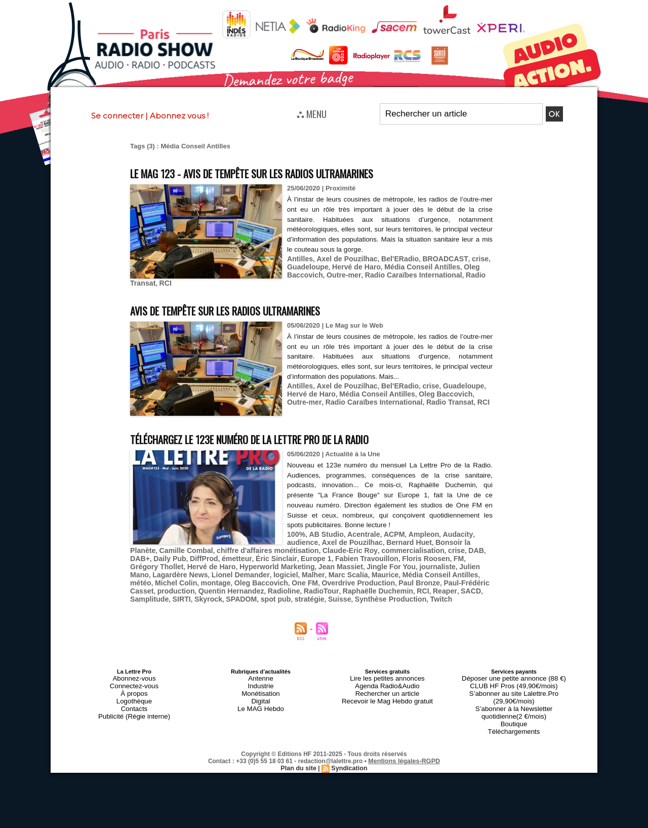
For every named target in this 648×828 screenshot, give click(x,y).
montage (402, 569)
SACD (284, 584)
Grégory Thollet (381, 554)
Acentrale (358, 531)
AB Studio (323, 531)
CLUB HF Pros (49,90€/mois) (513, 676)
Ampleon (413, 531)
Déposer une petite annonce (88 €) (514, 670)
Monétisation (260, 682)
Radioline (442, 576)
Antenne (261, 670)
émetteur (143, 554)
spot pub (432, 584)
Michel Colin (365, 569)
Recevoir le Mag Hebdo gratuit (387, 688)
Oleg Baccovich (413, 390)
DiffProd (476, 546)
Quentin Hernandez (393, 576)
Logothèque (134, 688)
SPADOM (400, 584)
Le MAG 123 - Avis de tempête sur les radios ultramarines (282, 172)
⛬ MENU (312, 113)
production (342, 576)
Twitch (234, 592)
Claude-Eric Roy (280, 546)
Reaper (260, 584)
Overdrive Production (177, 576)
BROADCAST (433, 258)
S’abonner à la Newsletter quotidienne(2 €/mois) (513, 691)
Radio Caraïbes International (403, 273)
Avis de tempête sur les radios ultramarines (250, 307)
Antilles (299, 258)
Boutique (513, 700)
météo (332, 569)
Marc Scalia (199, 569)
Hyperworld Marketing (164, 561)
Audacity (444, 531)
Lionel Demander (455, 561)
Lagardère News (400, 561)
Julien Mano (352, 561)
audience (475, 531)
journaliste (313, 561)
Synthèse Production (188, 592)
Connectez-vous (134, 676)
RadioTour (146, 584)
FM (348, 554)
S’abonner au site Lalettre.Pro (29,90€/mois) (514, 682)
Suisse (140, 592)
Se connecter (117, 116)
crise (464, 258)
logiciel (141, 569)
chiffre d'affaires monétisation (205, 546)
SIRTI (344, 584)
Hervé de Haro (351, 265)
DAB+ (417, 546)
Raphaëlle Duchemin (198, 584)
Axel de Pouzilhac (342, 258)
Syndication (348, 742)
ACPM (385, 531)
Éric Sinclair (179, 554)
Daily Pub (444, 546)
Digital (261, 688)
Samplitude (315, 584)
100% (295, 531)
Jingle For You (270, 561)
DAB (397, 546)
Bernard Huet (367, 538)
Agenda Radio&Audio (387, 676)
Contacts (134, 694)
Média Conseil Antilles (412, 265)
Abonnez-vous (134, 670)
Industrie (260, 676)
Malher (166, 569)
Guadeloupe (306, 265)
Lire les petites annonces (387, 670)
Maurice (233, 569)
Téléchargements (514, 706)
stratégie (463, 584)
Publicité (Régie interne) (134, 700)
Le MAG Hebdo (260, 694)
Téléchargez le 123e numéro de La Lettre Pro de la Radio (281, 435)
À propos (134, 682)
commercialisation (338, 546)
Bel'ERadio (391, 258)
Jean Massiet (223, 561)
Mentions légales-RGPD (404, 735)
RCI (319, 281)
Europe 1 (216, 554)
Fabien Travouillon (263, 554)
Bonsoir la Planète (420, 538)
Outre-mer (339, 273)
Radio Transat (402, 398)
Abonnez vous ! (179, 116)
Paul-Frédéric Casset (288, 576)
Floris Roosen (318, 554)
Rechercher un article (387, 682)
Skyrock (370, 584)
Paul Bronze (233, 576)
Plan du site (299, 742)
